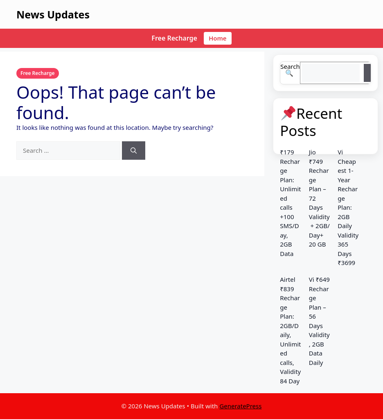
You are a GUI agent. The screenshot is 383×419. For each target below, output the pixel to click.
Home (218, 38)
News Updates (53, 14)
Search (290, 66)
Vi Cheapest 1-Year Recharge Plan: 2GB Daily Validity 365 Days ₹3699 (348, 207)
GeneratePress (240, 406)
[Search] (133, 150)
